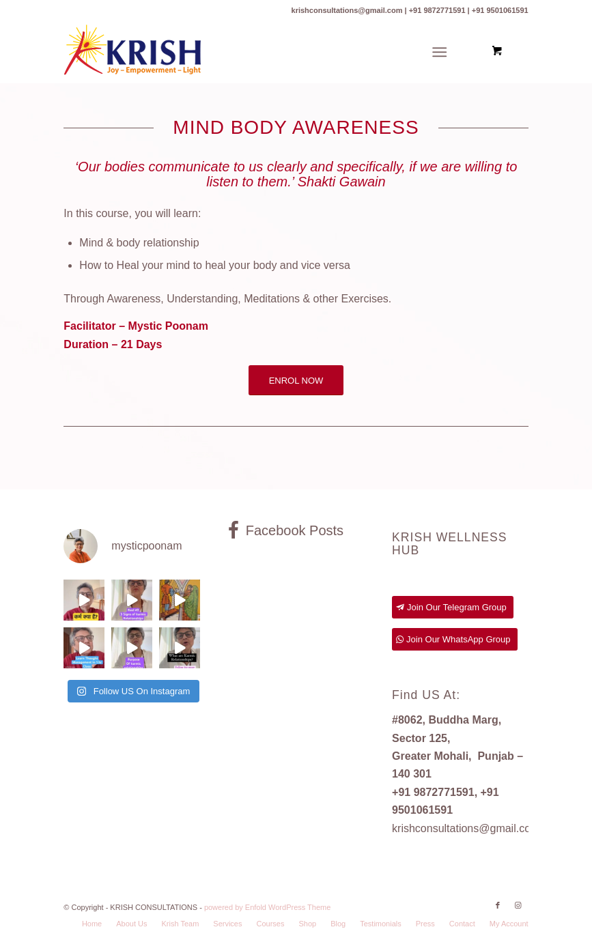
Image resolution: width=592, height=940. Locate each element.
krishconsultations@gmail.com (465, 828)
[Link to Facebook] (498, 905)
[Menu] (439, 51)
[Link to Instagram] (518, 905)
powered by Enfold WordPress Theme (267, 907)
